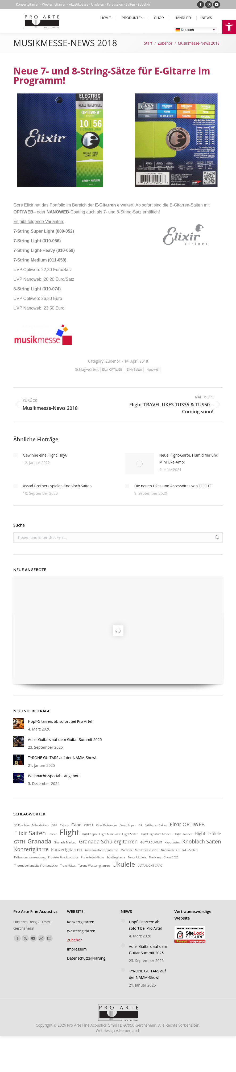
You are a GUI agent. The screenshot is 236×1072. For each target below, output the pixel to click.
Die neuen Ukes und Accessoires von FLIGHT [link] (172, 485)
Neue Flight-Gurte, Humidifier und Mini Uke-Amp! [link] (188, 459)
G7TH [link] (19, 842)
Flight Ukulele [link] (207, 834)
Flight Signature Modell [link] (156, 834)
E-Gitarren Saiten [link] (156, 825)
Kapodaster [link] (172, 842)
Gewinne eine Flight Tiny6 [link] (45, 455)
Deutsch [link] (185, 30)
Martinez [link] (127, 850)
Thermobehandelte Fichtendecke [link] (36, 865)
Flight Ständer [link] (183, 834)
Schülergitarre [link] (115, 857)
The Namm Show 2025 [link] (164, 857)
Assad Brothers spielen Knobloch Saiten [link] (57, 485)
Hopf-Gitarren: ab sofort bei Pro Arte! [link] (60, 721)
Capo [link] (76, 825)
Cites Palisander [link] (106, 825)
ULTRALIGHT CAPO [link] (150, 865)
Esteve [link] (52, 834)
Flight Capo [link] (89, 834)
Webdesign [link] (118, 1030)
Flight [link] (69, 832)
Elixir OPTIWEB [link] (187, 824)
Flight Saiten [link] (130, 834)
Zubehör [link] (112, 361)
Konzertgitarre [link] (31, 849)
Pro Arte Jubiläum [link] (92, 857)
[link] (229, 27)
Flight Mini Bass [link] (109, 834)
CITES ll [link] (88, 825)
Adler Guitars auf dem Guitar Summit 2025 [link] (65, 739)
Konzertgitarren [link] (66, 850)
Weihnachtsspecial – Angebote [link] (54, 775)
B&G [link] (54, 825)
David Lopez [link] (128, 825)
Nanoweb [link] (167, 850)
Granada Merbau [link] (65, 842)
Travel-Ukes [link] (68, 865)
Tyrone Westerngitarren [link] (94, 865)
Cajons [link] (64, 825)
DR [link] (140, 825)
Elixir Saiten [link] (30, 833)
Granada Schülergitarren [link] (108, 841)
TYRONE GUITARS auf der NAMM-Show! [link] (62, 757)
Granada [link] (39, 841)
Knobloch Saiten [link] (202, 841)
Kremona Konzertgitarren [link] (101, 850)
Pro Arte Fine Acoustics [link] (63, 857)
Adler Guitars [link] (40, 825)
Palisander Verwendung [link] (29, 857)
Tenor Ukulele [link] (137, 857)
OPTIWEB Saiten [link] (187, 850)
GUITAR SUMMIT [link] (151, 842)
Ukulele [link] (123, 864)
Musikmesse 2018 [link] (147, 850)
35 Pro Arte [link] (21, 825)
